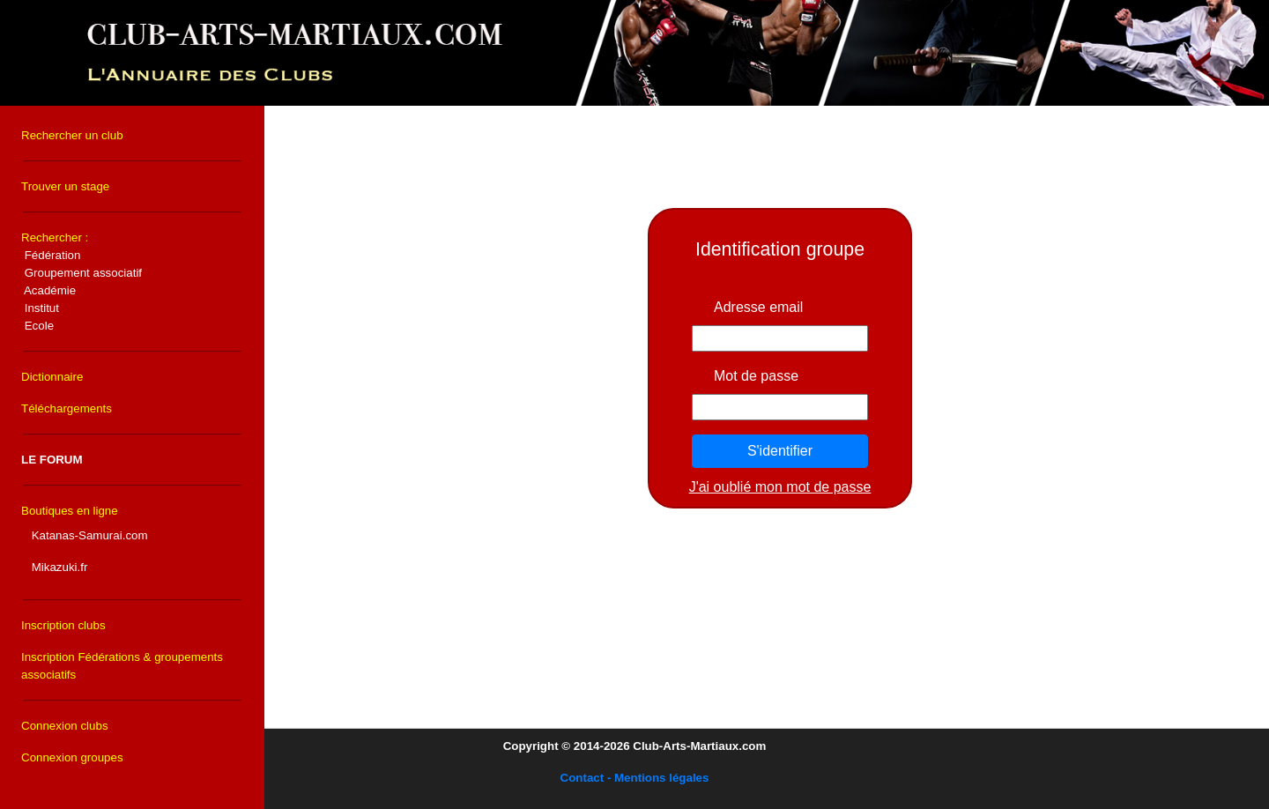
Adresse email (758, 307)
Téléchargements (66, 408)
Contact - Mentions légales (634, 777)
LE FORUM (52, 459)
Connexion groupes (72, 757)
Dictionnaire (52, 376)
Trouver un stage (65, 186)
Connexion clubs (64, 725)
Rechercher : (81, 281)
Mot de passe (756, 375)
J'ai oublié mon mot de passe (780, 486)
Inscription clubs (63, 625)
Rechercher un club (72, 135)
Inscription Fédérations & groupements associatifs (122, 665)
